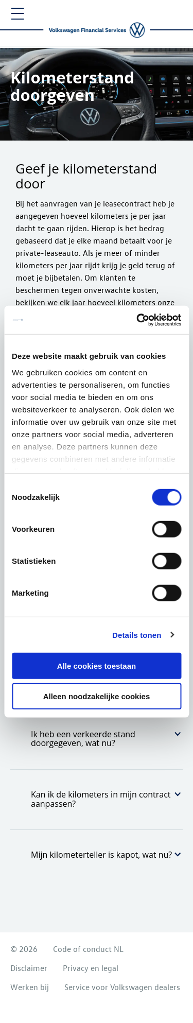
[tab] (96, 739)
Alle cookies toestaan (96, 666)
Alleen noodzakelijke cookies (96, 696)
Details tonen (136, 634)
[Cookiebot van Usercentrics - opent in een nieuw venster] (137, 319)
